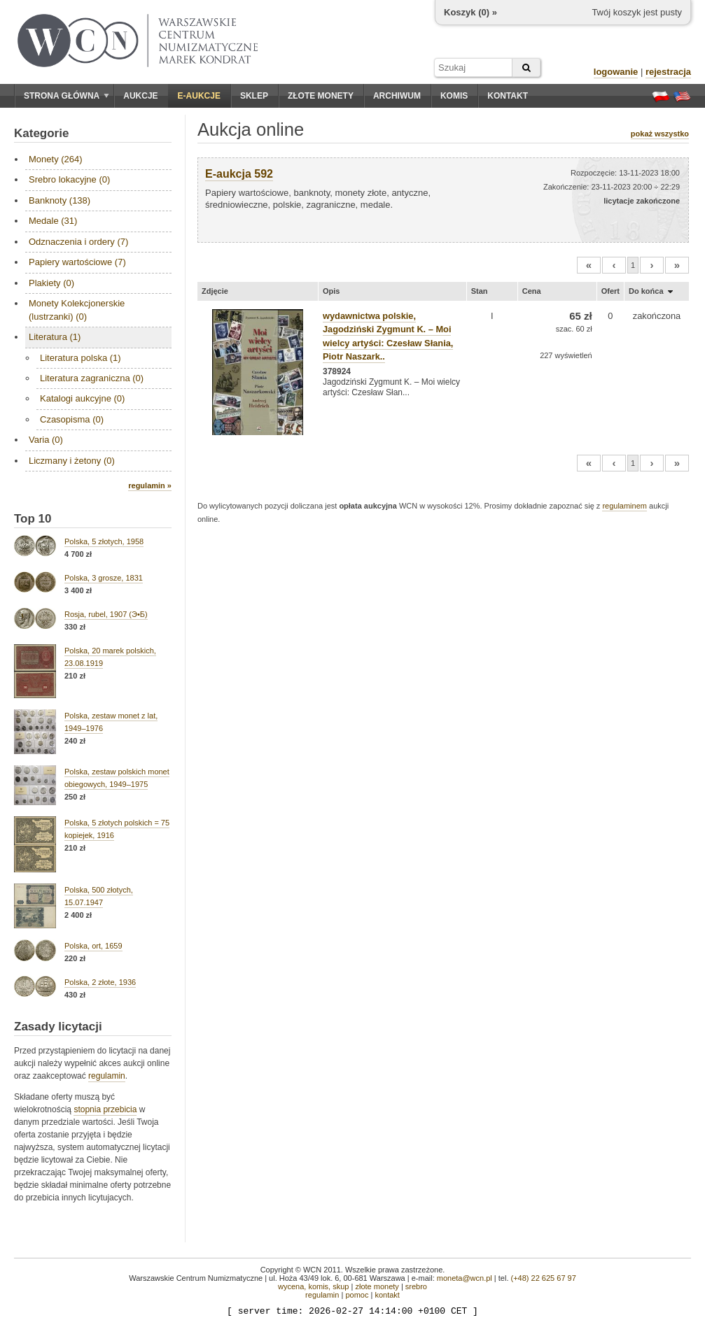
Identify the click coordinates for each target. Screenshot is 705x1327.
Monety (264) (56, 159)
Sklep (254, 96)
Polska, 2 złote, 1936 (100, 982)
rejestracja (668, 71)
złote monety (376, 1286)
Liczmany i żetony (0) (72, 460)
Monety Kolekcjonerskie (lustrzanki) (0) (77, 309)
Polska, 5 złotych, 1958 (104, 541)
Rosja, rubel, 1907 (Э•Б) (106, 614)
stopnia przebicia (105, 1109)
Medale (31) (53, 220)
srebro (416, 1286)
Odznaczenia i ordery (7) (78, 241)
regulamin (106, 1076)
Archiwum (397, 96)
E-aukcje (199, 96)
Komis (454, 96)
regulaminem (624, 506)
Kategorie (41, 133)
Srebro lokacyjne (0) (69, 179)
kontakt (387, 1295)
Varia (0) (46, 439)
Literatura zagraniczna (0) (92, 378)
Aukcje (140, 96)
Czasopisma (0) (72, 419)
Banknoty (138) (59, 200)
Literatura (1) (55, 337)
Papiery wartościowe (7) (77, 262)
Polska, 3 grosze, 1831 (103, 578)
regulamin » (150, 485)
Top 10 (33, 518)
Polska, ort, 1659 (93, 946)
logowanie (616, 71)
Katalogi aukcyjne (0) (82, 398)
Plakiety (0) (51, 283)
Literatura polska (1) (80, 358)
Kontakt (507, 96)
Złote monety (321, 96)
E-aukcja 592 (239, 174)
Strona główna (66, 96)
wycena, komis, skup (313, 1286)
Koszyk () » (470, 12)
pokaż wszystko (660, 133)
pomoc (356, 1295)
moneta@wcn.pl (464, 1278)
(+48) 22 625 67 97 (543, 1278)
